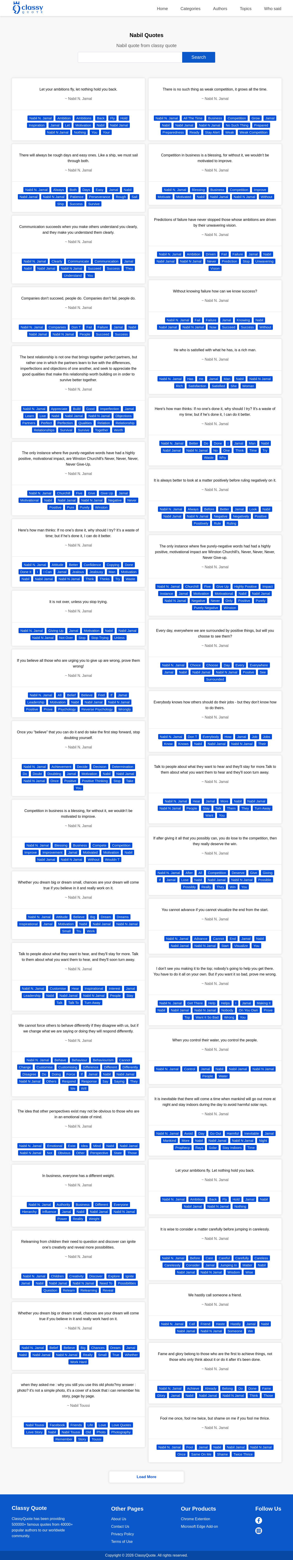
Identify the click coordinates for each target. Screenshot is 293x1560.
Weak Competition (254, 132)
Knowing (243, 320)
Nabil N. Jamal (40, 118)
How (228, 737)
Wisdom (234, 1272)
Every (240, 665)
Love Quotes (121, 1425)
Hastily (236, 1324)
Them (231, 808)
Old (88, 1432)
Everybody (211, 737)
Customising (67, 1067)
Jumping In (228, 1265)
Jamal (55, 125)
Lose (185, 880)
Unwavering (264, 261)
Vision (215, 268)
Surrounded (215, 679)
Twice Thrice (243, 1454)
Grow (256, 118)
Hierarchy (29, 1212)
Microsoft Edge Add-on (199, 1526)
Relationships (44, 430)
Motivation (83, 125)
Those (132, 1153)
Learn (29, 416)
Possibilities (127, 1283)
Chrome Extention (195, 1519)
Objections (123, 416)
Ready (194, 132)
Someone (235, 1331)
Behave (60, 1060)
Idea (84, 1146)
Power (62, 1219)
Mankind (169, 1140)
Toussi (96, 1439)
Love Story (34, 1432)
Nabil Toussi (35, 1425)
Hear (75, 988)
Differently (130, 1067)
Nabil (100, 125)
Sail (134, 197)
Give (91, 493)
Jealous (78, 572)
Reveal (108, 1290)
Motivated (90, 852)
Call (192, 1324)
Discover (96, 1276)
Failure (103, 327)
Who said (272, 8)
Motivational (29, 500)
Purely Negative (206, 608)
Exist (72, 1146)
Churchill (63, 493)
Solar (213, 1148)
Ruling (231, 523)
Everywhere (259, 665)
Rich (179, 386)
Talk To (73, 1003)
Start (225, 946)
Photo (101, 1432)
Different (110, 1067)
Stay (129, 995)
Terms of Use (122, 1542)
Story (82, 1439)
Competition (121, 845)
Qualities (85, 423)
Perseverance (99, 197)
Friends (76, 1425)
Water (223, 1076)
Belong (227, 1388)
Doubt (37, 774)
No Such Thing (237, 125)
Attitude (57, 565)
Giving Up (55, 631)
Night (263, 1140)
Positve (248, 672)
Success (76, 204)
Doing (56, 1074)
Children (57, 1276)
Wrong (229, 1017)
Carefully (242, 1258)
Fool (189, 1447)
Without (93, 859)
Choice (195, 665)
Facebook (57, 1425)
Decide (82, 767)
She (234, 386)
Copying (113, 565)
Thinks (105, 579)
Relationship (125, 423)
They (129, 268)
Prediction (229, 261)
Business (80, 845)
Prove (48, 709)
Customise (58, 988)
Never (131, 500)
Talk (60, 1003)
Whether (131, 1355)
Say (106, 1081)
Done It (25, 572)
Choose (212, 665)
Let (67, 125)
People (85, 334)
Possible (264, 880)
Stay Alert (212, 132)
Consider (193, 1265)
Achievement (61, 767)
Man (112, 572)
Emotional (54, 1146)
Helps (225, 1003)
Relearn (69, 1290)
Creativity (76, 1276)
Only (229, 601)
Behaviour (79, 1060)
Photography (121, 1432)
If (111, 695)
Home (162, 8)
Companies (57, 327)
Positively (201, 523)
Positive (55, 507)
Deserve (238, 873)
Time (253, 450)
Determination (122, 767)
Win (233, 887)
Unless (119, 638)
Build (77, 409)
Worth (118, 430)
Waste (130, 579)
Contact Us (120, 1526)
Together (101, 430)
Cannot (124, 1060)
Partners (28, 423)
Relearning (88, 1290)
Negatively (241, 516)
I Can (47, 572)
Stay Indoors (232, 1148)
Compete (99, 845)
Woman (248, 386)
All (60, 695)
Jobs (266, 737)
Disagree (29, 1074)
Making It (264, 1003)
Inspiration (37, 125)
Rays (199, 1148)
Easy (99, 190)
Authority (63, 1204)
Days (86, 190)
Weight (94, 1219)
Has (190, 379)
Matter (247, 1265)
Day (227, 665)
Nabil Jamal (119, 125)
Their (262, 744)
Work (91, 931)
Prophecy (182, 1148)
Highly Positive (245, 586)
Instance (166, 593)
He (201, 379)
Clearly (57, 261)
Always (58, 190)
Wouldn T (112, 859)
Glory (161, 1395)
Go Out (215, 1133)
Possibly (189, 887)
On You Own (248, 1010)
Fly (112, 118)
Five (79, 493)
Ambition (64, 118)
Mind (97, 1146)
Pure (70, 507)
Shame (222, 1454)
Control (189, 1069)
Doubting (54, 774)
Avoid (188, 1133)
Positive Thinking (95, 781)
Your (106, 132)
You (94, 132)
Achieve (193, 1388)
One (226, 450)
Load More (146, 1477)
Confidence (92, 565)
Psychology (67, 709)
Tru (78, 931)
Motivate (164, 197)
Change (25, 1067)
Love (102, 1425)
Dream (106, 917)
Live (43, 416)
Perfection (65, 423)
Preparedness (173, 132)
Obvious (64, 1153)
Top (187, 1017)
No (215, 450)
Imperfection (109, 409)
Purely (85, 507)
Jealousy (96, 572)
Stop (82, 638)
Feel (101, 695)
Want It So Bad (206, 1017)
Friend (205, 1324)
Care (209, 1258)
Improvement (52, 852)
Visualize (241, 946)
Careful (224, 1258)
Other (80, 1153)
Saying (119, 1081)
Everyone (121, 1204)
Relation (104, 423)
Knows (183, 744)
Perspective (99, 1153)
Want (209, 815)
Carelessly (172, 1265)
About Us (118, 1519)
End (233, 939)
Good (90, 409)
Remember (63, 1439)
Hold (124, 118)
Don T (76, 327)
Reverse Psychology (97, 709)
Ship (60, 204)
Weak (229, 132)
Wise (249, 1272)
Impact (267, 586)
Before (209, 509)
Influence (49, 1212)
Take (129, 781)
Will (84, 1088)
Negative (115, 500)
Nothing (80, 132)
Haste (220, 1324)
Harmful (233, 1133)
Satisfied (218, 386)
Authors (220, 8)
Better (73, 565)
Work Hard (78, 1362)
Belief (71, 695)
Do (25, 774)
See (263, 672)
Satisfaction (197, 386)
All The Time (193, 118)
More (224, 801)
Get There (195, 1003)
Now (212, 327)
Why (222, 457)
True (115, 1355)
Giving (268, 873)
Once (55, 781)
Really (87, 1355)
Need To (106, 1283)
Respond (69, 1081)
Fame (266, 1388)
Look (253, 509)
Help (211, 1003)
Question (50, 1290)
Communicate (78, 261)
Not (49, 1153)
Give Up (107, 493)
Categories (191, 8)
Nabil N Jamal (57, 132)
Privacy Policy (122, 1534)
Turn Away (92, 1003)
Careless (261, 1258)
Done (129, 565)
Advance (200, 939)
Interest (114, 988)
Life (90, 1425)
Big (92, 917)
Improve (30, 852)
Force (70, 1074)
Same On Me (201, 1454)
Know (168, 744)
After (189, 873)
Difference (90, 1067)
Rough (121, 197)
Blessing (61, 845)
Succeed (94, 268)
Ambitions (83, 118)
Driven (211, 254)
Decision (99, 767)
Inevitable (251, 1133)
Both (73, 190)
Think (90, 579)
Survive (94, 204)
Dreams (123, 917)
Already (211, 1388)
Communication (106, 261)
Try (117, 579)
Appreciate (59, 409)
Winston (101, 507)
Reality (78, 1219)
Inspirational (28, 924)
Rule (217, 523)
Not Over (66, 638)
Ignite (129, 1276)
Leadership (35, 702)
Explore (114, 1276)
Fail (89, 327)
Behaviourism (103, 1060)
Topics (246, 8)
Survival (66, 430)
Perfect (46, 423)
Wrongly (124, 709)
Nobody (227, 1010)
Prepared (261, 125)
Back (101, 118)
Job (254, 737)
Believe (86, 695)
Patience (76, 197)
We (72, 1088)
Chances (98, 1348)
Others (51, 1081)
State (118, 1153)
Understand (73, 275)
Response (89, 1081)
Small (66, 931)
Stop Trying (100, 638)
